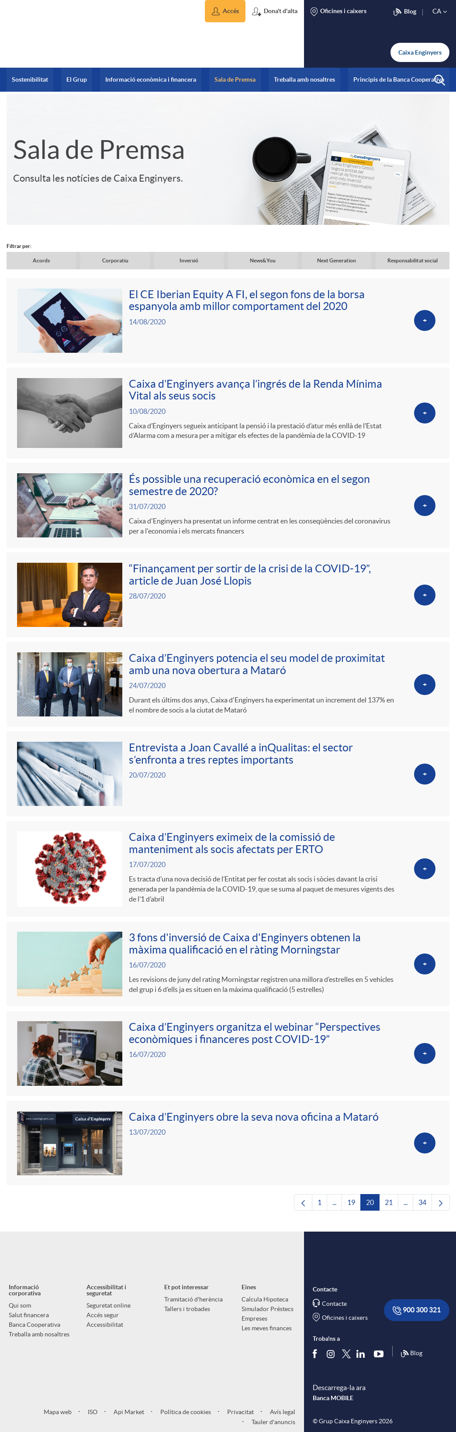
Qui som (20, 1313)
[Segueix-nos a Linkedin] (362, 1361)
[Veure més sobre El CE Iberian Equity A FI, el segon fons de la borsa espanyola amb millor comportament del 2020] (228, 321)
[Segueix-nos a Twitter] (346, 1361)
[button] (225, 11)
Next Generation (336, 260)
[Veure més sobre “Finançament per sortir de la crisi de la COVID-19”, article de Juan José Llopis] (228, 598)
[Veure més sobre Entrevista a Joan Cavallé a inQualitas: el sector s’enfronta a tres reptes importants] (228, 779)
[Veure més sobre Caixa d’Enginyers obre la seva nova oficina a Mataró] (228, 1151)
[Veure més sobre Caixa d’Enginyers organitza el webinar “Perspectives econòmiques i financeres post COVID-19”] (228, 1061)
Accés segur (102, 1323)
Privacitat (240, 1419)
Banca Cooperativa (34, 1332)
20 (373, 1213)
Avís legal (282, 1419)
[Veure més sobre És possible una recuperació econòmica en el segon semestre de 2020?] (228, 508)
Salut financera (29, 1323)
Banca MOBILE (333, 1406)
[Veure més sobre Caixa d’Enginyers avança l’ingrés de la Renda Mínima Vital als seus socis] (228, 414)
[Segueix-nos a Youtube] (381, 1361)
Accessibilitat (104, 1332)
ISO (91, 1419)
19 (354, 1213)
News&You (263, 260)
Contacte (334, 1311)
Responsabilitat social (412, 260)
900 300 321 (417, 1318)
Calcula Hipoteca (265, 1307)
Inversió (189, 260)
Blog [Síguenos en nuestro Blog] (411, 1362)
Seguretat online (108, 1313)
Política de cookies (185, 1419)
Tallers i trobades (187, 1317)
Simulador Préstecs (268, 1317)
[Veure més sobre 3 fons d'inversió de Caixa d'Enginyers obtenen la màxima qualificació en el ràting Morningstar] (228, 970)
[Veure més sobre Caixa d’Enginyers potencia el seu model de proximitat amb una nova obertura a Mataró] (228, 688)
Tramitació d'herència (193, 1307)
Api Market (128, 1419)
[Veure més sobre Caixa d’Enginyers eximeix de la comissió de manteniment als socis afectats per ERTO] (228, 874)
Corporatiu (115, 260)
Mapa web (58, 1419)
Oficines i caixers (345, 1325)
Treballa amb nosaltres (39, 1342)
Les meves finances (267, 1336)
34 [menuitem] (425, 1213)
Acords (41, 260)
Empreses (254, 1326)
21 (391, 1213)
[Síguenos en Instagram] (331, 1361)
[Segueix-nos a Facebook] (317, 1361)
